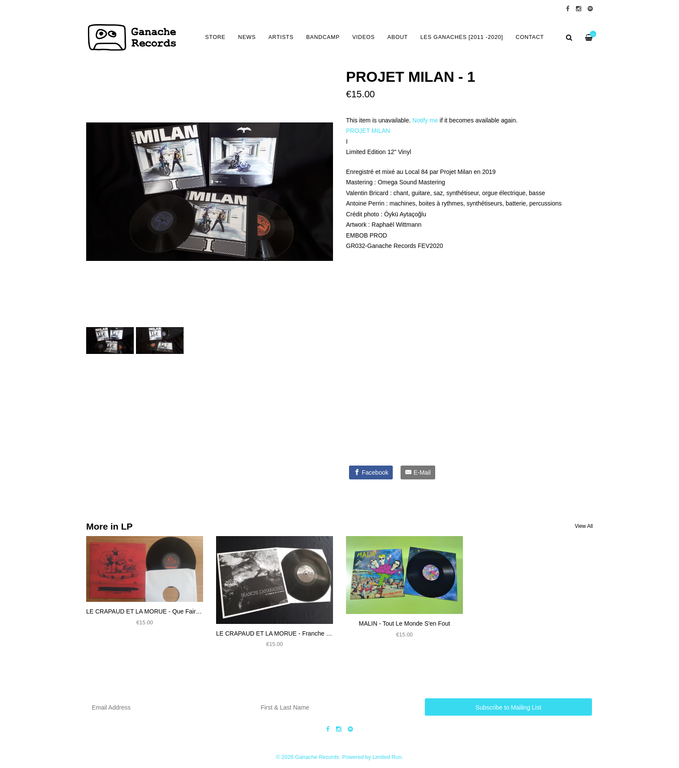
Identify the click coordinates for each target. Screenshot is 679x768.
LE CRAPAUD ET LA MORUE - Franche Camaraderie (288, 633)
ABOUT (398, 37)
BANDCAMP (323, 37)
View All (584, 526)
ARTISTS (281, 37)
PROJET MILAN (368, 130)
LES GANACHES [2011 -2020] (461, 37)
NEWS (247, 37)
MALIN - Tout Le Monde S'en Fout (404, 623)
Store (215, 37)
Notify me (425, 120)
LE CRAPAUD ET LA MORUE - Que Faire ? (145, 611)
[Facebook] (371, 472)
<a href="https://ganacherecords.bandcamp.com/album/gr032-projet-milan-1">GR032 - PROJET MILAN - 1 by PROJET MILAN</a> (432, 355)
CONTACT (530, 37)
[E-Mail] (418, 472)
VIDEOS (363, 37)
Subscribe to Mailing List (508, 707)
